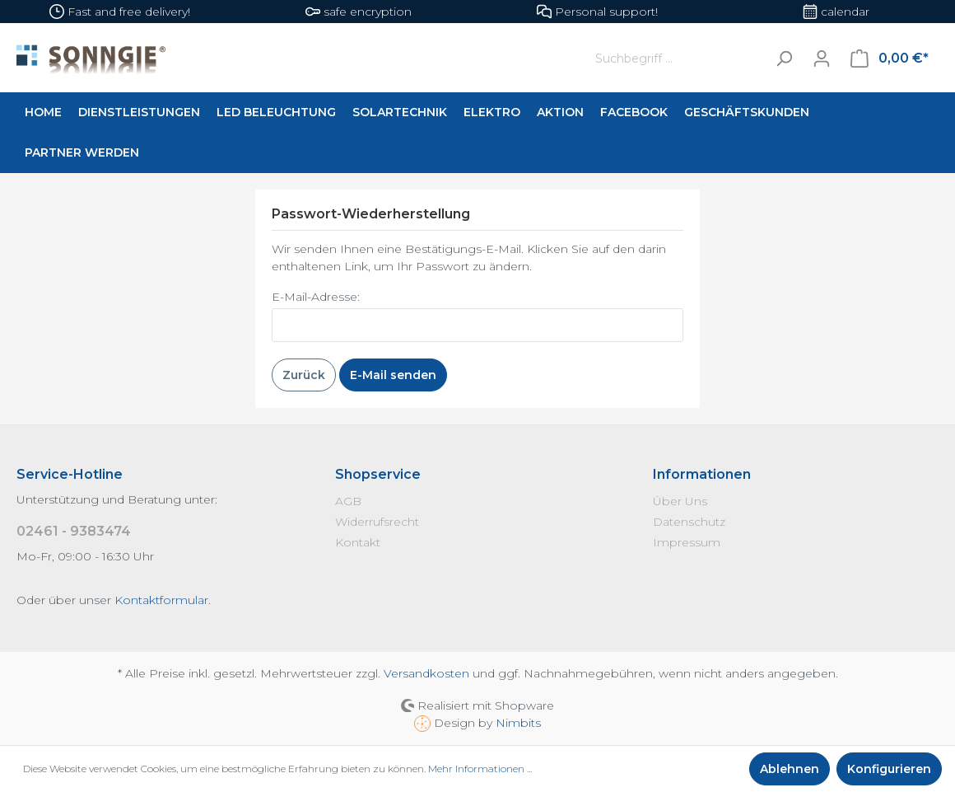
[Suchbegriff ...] (677, 58)
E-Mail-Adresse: (316, 296)
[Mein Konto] (822, 58)
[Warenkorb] (890, 58)
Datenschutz (689, 521)
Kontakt (357, 542)
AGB (348, 501)
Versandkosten (426, 673)
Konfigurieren (889, 769)
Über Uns (680, 501)
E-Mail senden (393, 375)
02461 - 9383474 (73, 531)
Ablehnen (789, 769)
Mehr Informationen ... (480, 768)
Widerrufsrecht (377, 521)
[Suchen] (784, 58)
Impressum (686, 542)
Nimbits (518, 722)
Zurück (303, 375)
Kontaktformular (161, 600)
